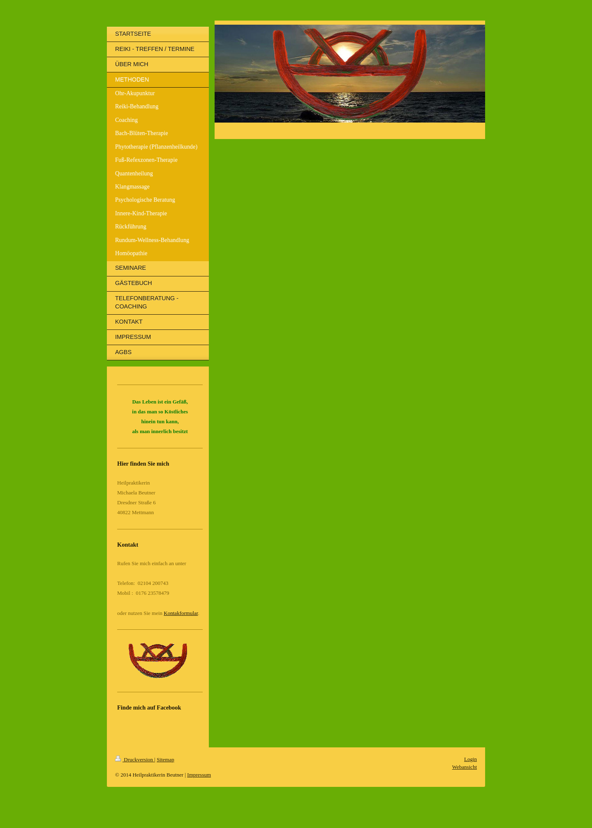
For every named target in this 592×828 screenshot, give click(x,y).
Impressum (199, 775)
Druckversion (134, 759)
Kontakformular (181, 613)
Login (470, 759)
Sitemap (165, 759)
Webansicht (464, 767)
